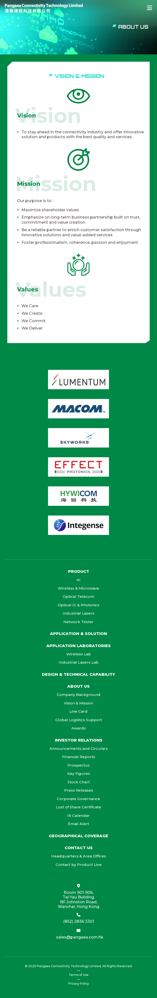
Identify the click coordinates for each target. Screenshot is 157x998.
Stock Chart (79, 782)
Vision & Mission (78, 703)
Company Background (78, 694)
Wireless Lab (78, 654)
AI (78, 579)
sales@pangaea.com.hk (79, 937)
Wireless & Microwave (78, 588)
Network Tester (78, 621)
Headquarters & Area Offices (78, 856)
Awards (78, 728)
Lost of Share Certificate (78, 807)
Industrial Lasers (78, 613)
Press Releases (78, 790)
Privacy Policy (78, 983)
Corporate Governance (78, 798)
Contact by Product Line (79, 864)
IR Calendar (78, 815)
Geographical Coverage (78, 836)
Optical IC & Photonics (78, 605)
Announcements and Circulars (78, 748)
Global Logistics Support (78, 720)
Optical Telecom (78, 596)
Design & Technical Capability (78, 674)
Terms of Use (78, 975)
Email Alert (78, 823)
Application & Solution (78, 633)
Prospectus (79, 765)
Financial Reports (78, 756)
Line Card (78, 711)
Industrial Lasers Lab (78, 662)
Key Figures (78, 773)
